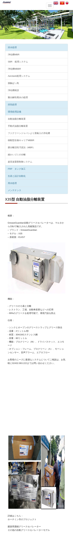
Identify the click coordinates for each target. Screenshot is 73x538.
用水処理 (12, 183)
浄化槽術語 (13, 90)
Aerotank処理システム (19, 76)
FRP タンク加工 (17, 169)
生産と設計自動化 (17, 176)
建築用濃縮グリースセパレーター (24, 526)
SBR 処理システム (18, 61)
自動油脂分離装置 (17, 119)
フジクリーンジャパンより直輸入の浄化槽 (29, 133)
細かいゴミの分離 (17, 154)
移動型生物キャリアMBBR (21, 140)
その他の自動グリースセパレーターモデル (29, 530)
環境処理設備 (14, 111)
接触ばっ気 (13, 83)
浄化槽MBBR (14, 69)
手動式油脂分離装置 (18, 126)
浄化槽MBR (13, 54)
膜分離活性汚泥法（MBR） (21, 147)
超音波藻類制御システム (20, 161)
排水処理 (12, 47)
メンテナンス (14, 190)
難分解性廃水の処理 (18, 97)
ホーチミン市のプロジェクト (22, 519)
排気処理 (12, 104)
